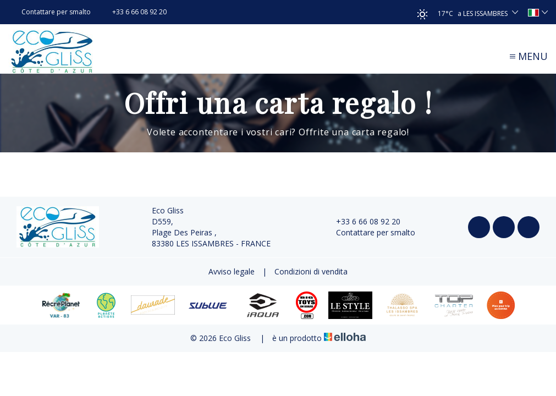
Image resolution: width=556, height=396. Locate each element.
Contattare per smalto (369, 232)
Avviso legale (231, 271)
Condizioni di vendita (311, 271)
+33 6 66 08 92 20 (361, 221)
